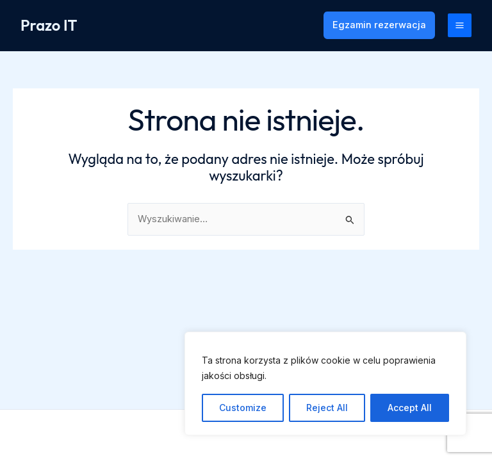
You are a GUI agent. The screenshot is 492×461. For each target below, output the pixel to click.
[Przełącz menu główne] (460, 25)
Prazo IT (48, 25)
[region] (325, 383)
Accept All (410, 407)
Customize (242, 407)
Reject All (327, 407)
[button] (379, 25)
